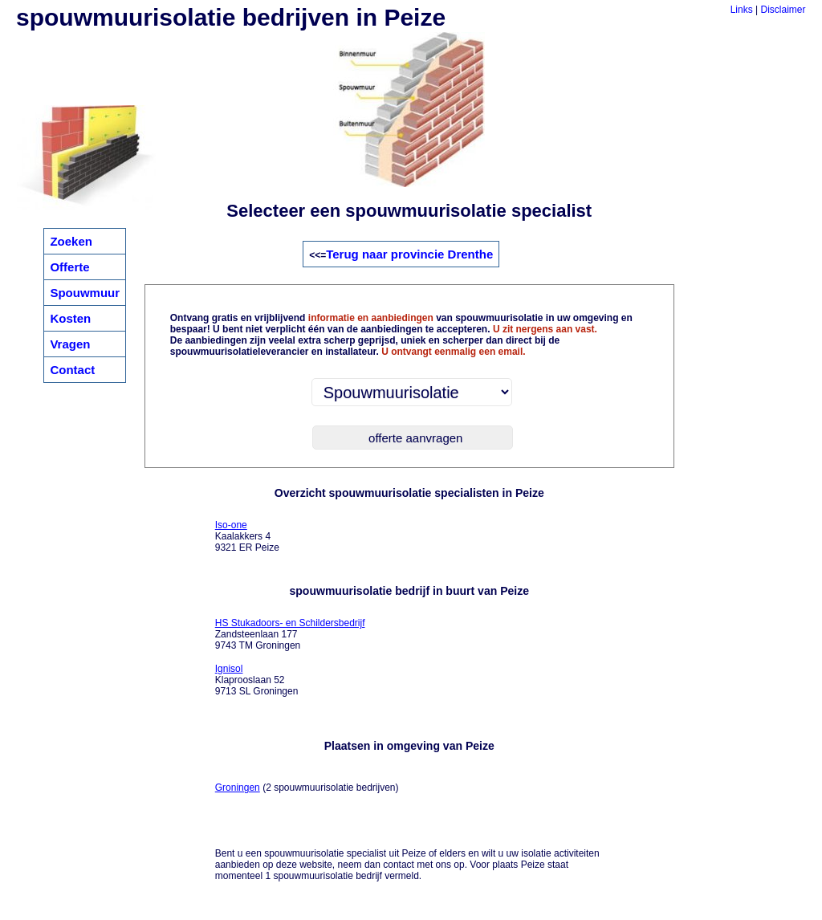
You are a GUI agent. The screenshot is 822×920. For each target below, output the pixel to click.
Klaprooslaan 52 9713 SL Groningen (257, 680)
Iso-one (231, 525)
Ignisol (229, 668)
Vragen (70, 344)
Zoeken (71, 241)
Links (741, 9)
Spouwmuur (85, 292)
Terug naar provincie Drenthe (409, 254)
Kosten (70, 318)
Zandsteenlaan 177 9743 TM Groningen (290, 634)
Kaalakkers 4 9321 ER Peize (247, 536)
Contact (72, 370)
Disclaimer (783, 9)
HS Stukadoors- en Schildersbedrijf (290, 623)
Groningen (237, 787)
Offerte (69, 267)
